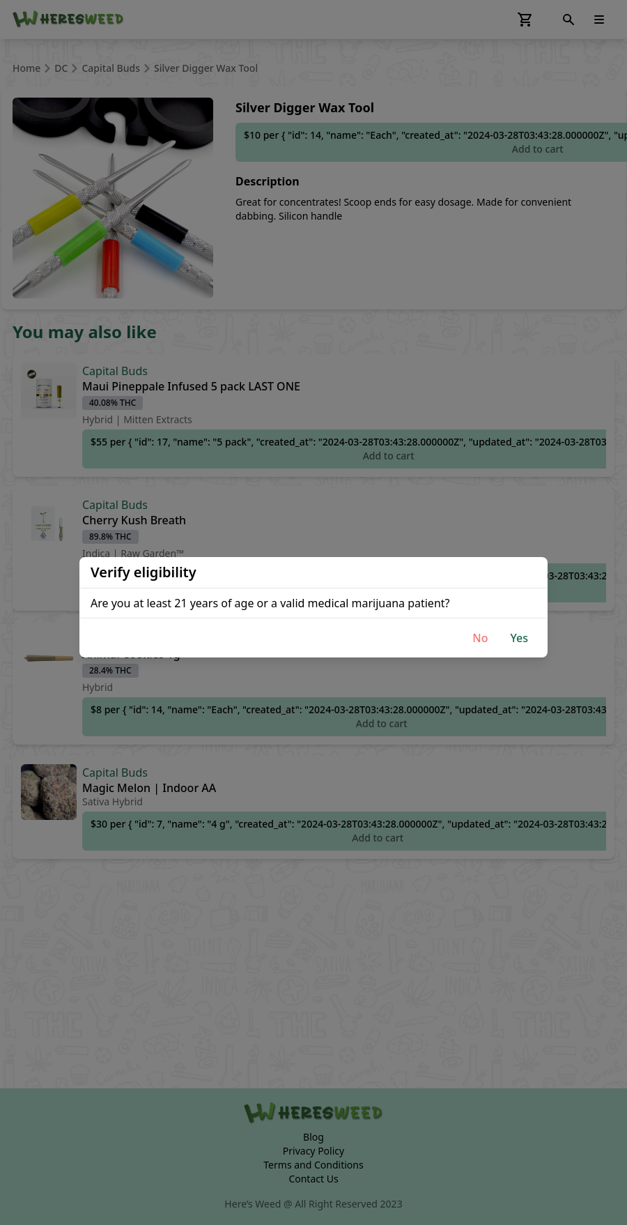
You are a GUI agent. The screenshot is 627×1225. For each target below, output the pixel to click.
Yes (519, 638)
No (480, 638)
